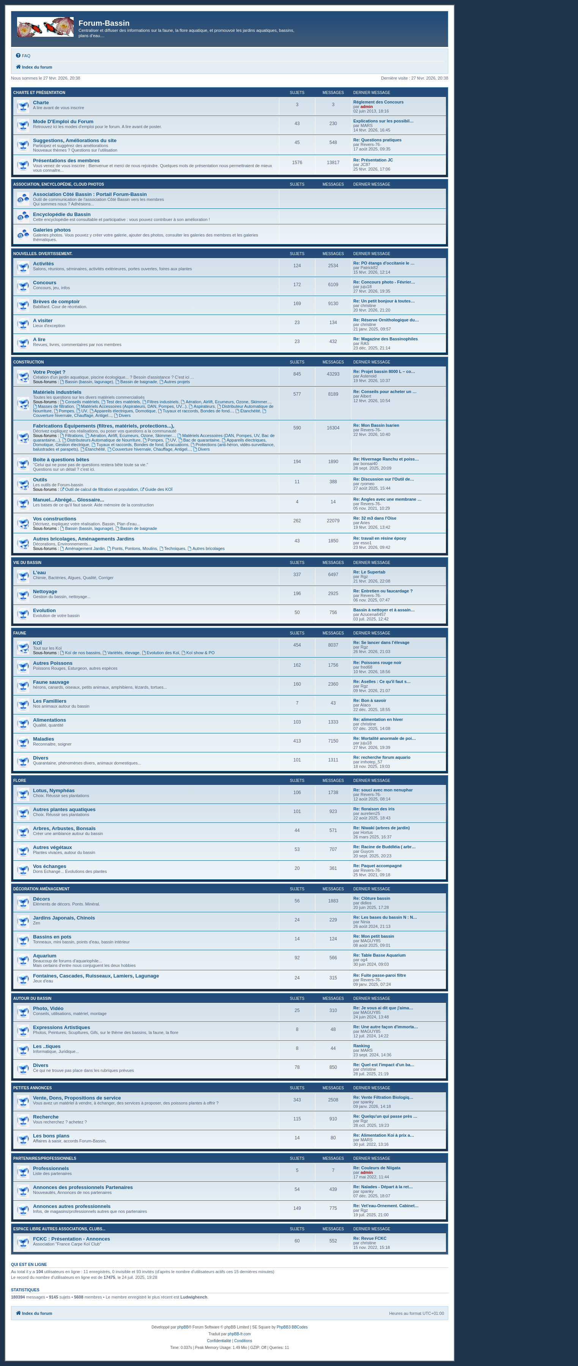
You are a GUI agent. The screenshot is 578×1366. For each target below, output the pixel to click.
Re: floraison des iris (374, 809)
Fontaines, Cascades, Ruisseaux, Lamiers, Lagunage (96, 976)
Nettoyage (45, 591)
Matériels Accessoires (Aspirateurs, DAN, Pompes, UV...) (131, 406)
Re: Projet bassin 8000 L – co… (384, 371)
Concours (45, 282)
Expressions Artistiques (61, 1027)
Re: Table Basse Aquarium (379, 955)
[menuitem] (22, 55)
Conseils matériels (79, 401)
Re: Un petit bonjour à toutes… (384, 301)
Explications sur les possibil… (383, 121)
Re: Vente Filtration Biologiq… (383, 1097)
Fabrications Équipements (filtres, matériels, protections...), (103, 426)
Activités (43, 263)
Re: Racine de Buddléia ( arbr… (384, 846)
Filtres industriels (160, 401)
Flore (19, 781)
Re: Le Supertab (369, 572)
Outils (40, 479)
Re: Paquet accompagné (377, 865)
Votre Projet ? (49, 372)
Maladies (43, 739)
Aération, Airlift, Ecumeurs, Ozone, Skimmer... (226, 401)
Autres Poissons (52, 663)
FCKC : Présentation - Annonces (71, 1239)
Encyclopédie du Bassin (62, 214)
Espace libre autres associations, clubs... (59, 1229)
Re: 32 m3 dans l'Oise (374, 518)
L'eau (39, 572)
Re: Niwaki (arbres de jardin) (381, 828)
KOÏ (37, 643)
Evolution (44, 610)
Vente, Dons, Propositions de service (77, 1098)
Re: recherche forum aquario (381, 757)
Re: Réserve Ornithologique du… (386, 320)
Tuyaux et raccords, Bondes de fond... (195, 411)
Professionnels (51, 1168)
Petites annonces (32, 1088)
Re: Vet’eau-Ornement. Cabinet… (386, 1205)
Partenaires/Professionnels (44, 1158)
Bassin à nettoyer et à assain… (384, 610)
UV (81, 411)
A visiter (43, 320)
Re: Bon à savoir (369, 700)
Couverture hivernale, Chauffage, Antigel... (149, 449)
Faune (19, 633)
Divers (122, 415)
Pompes (64, 411)
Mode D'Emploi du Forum (63, 121)
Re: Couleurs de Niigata (376, 1167)
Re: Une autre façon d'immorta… (385, 1026)
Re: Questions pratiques (377, 140)
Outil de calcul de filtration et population (99, 489)
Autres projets (174, 381)
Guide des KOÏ (156, 489)
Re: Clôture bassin (371, 898)
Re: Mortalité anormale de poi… (384, 738)
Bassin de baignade (136, 381)
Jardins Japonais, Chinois (64, 918)
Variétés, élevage (120, 652)
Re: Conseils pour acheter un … (385, 391)
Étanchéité (247, 411)
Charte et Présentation (39, 93)
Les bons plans (51, 1136)
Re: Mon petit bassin (373, 936)
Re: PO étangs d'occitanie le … (384, 263)
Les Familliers (49, 701)
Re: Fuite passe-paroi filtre (379, 975)
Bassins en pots (52, 937)
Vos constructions (54, 519)
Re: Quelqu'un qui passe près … (385, 1116)
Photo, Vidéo (48, 1008)
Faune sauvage (51, 682)
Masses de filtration (53, 406)
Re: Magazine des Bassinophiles (385, 339)
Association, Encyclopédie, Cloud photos (58, 184)
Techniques (172, 548)
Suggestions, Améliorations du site (75, 140)
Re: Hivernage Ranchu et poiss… (386, 459)
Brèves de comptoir (56, 301)
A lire (39, 339)
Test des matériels (120, 401)
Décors (41, 899)
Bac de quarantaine (198, 440)
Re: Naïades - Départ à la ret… (383, 1186)
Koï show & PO (197, 652)
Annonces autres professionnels (71, 1206)
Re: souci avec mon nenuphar (383, 790)
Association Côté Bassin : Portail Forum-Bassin (90, 194)
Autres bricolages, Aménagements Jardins (83, 539)
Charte (41, 102)
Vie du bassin (27, 563)
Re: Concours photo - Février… (384, 282)
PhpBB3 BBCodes (292, 1327)
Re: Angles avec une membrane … (387, 499)
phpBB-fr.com (239, 1334)
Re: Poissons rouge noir (377, 662)
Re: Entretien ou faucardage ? (383, 591)
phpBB (183, 1327)
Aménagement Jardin (82, 548)
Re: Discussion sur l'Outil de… (383, 479)
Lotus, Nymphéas (54, 790)
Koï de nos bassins (80, 652)
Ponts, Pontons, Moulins (132, 548)
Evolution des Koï (160, 652)
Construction (28, 362)
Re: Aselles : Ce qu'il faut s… (382, 681)
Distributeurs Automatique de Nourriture (101, 440)
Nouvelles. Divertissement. (42, 254)
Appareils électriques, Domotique (123, 411)
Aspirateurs (201, 406)
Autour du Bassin (32, 998)
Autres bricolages (206, 548)
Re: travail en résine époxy (379, 538)
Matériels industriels (57, 392)
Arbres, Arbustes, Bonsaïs (64, 828)
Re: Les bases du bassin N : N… (385, 917)
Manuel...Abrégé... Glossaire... (68, 500)
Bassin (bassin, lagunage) (86, 381)
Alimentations (49, 720)
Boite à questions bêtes (61, 459)
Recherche (45, 1117)
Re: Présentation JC (373, 160)
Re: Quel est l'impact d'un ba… (383, 1064)
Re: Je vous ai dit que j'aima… (383, 1008)
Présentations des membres (66, 160)
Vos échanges (49, 866)
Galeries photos (52, 230)
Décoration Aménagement (41, 889)
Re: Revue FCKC (369, 1238)
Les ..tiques (47, 1046)
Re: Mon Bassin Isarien (376, 425)
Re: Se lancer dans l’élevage (381, 642)
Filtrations (71, 435)
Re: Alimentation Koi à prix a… (383, 1135)
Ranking (361, 1045)
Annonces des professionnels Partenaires (83, 1187)
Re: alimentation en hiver (378, 719)
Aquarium (45, 956)
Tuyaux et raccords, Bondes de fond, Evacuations (139, 444)
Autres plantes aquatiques (64, 809)
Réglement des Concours (378, 102)
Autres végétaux (52, 847)
